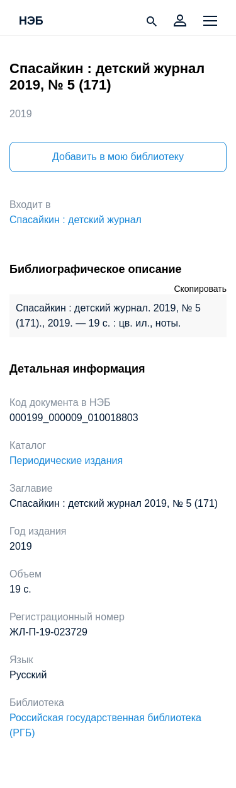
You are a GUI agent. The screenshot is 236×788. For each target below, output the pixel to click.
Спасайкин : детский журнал (75, 219)
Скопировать (200, 289)
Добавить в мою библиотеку (118, 156)
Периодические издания (66, 460)
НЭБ (31, 21)
